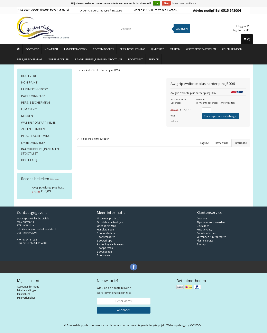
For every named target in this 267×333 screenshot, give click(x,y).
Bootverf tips (104, 240)
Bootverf (32, 49)
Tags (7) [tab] (204, 143)
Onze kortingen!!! (107, 226)
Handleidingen (105, 229)
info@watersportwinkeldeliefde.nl (36, 229)
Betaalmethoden (206, 233)
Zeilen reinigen (232, 49)
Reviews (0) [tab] (221, 143)
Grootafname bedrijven (110, 222)
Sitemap (201, 244)
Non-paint (51, 49)
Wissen (54, 179)
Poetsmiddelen (103, 49)
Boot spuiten (104, 251)
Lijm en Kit (157, 49)
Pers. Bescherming (132, 49)
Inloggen (242, 26)
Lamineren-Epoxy (75, 49)
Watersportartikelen (201, 49)
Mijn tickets (23, 294)
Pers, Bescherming (29, 59)
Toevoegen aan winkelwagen (220, 116)
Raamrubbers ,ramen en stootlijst (98, 59)
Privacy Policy (204, 229)
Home (80, 70)
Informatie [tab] (241, 143)
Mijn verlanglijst (26, 297)
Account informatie (28, 286)
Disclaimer (203, 226)
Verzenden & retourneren (211, 237)
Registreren (241, 30)
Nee (166, 3)
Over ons (202, 218)
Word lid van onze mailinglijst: (114, 290)
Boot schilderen (106, 237)
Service (154, 59)
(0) (247, 39)
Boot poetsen (105, 248)
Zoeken (182, 28)
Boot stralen (104, 255)
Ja (156, 3)
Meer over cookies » (184, 3)
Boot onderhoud (107, 233)
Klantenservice (205, 240)
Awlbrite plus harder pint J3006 (55, 187)
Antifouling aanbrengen (110, 244)
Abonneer (123, 310)
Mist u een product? (108, 218)
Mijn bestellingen (27, 290)
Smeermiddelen (58, 59)
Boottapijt (135, 59)
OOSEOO (195, 325)
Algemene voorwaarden (211, 222)
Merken (175, 49)
